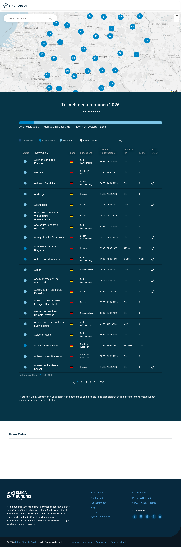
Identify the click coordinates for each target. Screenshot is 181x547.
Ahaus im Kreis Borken (47, 345)
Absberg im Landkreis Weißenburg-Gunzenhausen (46, 216)
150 (102, 382)
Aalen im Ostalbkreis (46, 183)
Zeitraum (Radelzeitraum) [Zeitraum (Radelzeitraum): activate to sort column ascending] (108, 151)
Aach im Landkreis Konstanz (44, 161)
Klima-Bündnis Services (27, 542)
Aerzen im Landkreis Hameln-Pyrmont (46, 313)
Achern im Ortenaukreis (47, 259)
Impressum (87, 542)
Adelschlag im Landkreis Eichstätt (48, 291)
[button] (115, 70)
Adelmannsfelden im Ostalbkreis (46, 280)
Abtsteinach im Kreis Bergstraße (46, 248)
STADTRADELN (98, 492)
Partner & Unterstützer (143, 498)
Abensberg (40, 204)
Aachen (38, 172)
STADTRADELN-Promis (144, 502)
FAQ (93, 507)
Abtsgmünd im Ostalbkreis (49, 237)
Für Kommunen (98, 502)
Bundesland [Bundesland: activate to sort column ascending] (86, 153)
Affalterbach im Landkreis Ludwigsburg (49, 324)
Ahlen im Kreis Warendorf (48, 356)
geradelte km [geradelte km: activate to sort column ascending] (128, 151)
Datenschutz (102, 542)
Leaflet (174, 91)
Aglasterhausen (43, 334)
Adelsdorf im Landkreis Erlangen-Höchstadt (47, 302)
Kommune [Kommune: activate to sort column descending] (40, 153)
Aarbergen (40, 194)
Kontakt (76, 542)
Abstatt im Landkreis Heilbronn (46, 226)
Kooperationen (139, 492)
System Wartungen (100, 516)
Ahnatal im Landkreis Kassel (46, 367)
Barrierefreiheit (118, 542)
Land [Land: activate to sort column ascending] (72, 153)
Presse (94, 512)
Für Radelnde (97, 498)
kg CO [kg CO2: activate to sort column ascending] (142, 153)
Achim (37, 269)
